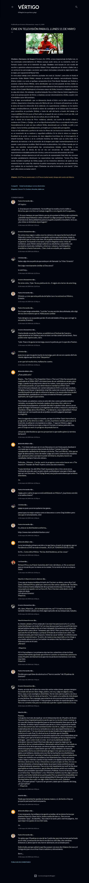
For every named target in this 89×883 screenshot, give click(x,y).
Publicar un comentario (21, 862)
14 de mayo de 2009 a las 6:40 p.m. (28, 614)
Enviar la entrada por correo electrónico (32, 186)
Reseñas (34, 189)
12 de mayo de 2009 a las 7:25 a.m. (28, 225)
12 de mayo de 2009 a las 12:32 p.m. (29, 345)
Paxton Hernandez (24, 201)
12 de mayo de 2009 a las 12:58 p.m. (29, 498)
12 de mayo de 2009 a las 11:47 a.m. (29, 286)
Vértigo (28, 7)
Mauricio (21, 712)
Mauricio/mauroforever (25, 620)
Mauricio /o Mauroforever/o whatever (30, 579)
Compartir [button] (14, 186)
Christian (21, 258)
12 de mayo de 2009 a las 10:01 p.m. (29, 572)
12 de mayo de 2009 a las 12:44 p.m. (29, 365)
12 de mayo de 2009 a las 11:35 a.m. (29, 273)
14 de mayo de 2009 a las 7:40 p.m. (28, 664)
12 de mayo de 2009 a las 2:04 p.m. (28, 535)
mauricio (21, 795)
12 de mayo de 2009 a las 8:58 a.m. (28, 251)
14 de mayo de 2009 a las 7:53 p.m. (28, 680)
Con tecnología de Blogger (44, 875)
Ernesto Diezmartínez (25, 231)
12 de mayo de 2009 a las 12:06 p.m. (29, 301)
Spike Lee (41, 189)
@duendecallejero (24, 371)
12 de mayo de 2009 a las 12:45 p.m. (29, 437)
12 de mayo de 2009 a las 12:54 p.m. (29, 483)
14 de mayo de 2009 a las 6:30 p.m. (28, 599)
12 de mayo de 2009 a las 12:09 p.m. (29, 323)
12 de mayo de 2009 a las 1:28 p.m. (28, 518)
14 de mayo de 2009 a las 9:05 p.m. (28, 789)
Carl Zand (21, 561)
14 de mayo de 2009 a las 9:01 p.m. (28, 706)
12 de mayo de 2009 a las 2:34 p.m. (28, 555)
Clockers (28, 189)
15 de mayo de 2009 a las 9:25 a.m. (28, 857)
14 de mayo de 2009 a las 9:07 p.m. (28, 804)
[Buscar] (76, 6)
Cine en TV (21, 189)
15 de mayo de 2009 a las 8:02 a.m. (28, 828)
